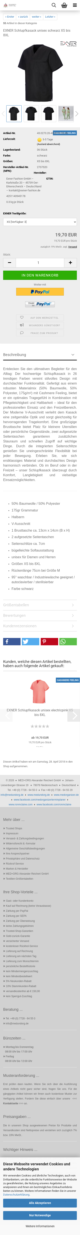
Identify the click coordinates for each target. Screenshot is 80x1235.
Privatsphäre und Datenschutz (23, 858)
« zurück (23, 16)
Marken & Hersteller (17, 868)
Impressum (12, 833)
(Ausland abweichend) (48, 144)
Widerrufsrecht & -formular (20, 843)
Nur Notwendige (40, 1215)
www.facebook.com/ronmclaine (54, 804)
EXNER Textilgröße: (14, 213)
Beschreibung (14, 354)
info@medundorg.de (12, 794)
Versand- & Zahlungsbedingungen (25, 838)
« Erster (9, 16)
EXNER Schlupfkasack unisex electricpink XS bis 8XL (40, 712)
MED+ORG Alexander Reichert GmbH (27, 873)
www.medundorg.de (39, 794)
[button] (9, 262)
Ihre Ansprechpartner (17, 853)
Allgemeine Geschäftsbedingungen (25, 848)
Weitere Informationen (40, 1226)
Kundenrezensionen (20, 626)
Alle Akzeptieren (40, 1203)
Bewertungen (14, 615)
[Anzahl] (40, 262)
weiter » (36, 16)
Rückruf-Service (15, 863)
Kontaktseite (10, 1103)
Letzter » (50, 16)
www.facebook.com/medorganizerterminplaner (40, 799)
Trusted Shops (14, 828)
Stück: (7, 254)
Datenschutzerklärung (16, 1194)
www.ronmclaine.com (20, 804)
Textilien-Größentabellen (19, 878)
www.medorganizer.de (66, 794)
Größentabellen (16, 605)
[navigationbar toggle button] (75, 5)
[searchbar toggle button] (54, 5)
